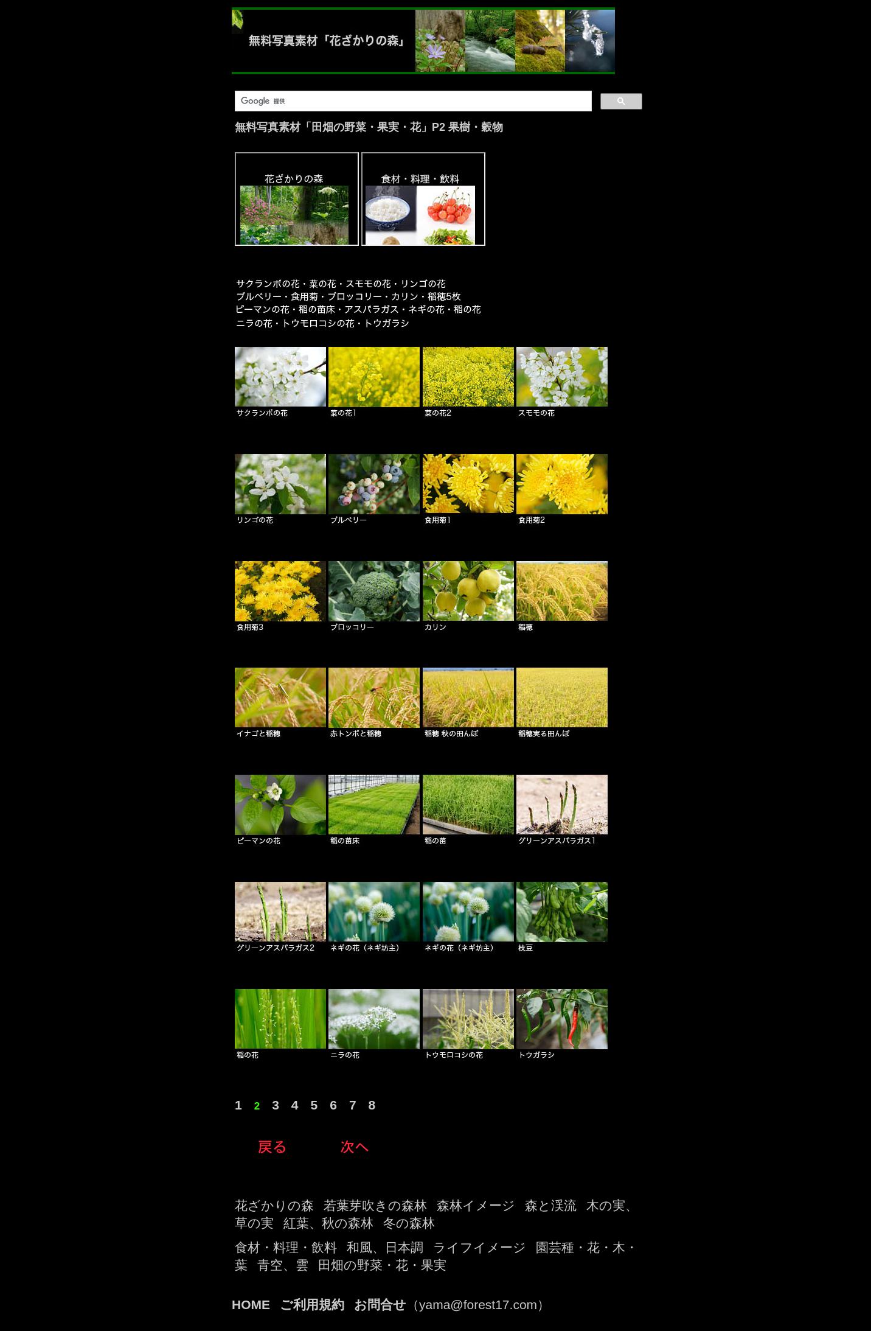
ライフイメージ (479, 1247)
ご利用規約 (312, 1305)
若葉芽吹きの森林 (375, 1205)
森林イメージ (476, 1205)
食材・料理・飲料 (286, 1247)
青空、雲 (282, 1265)
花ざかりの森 (274, 1205)
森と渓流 (551, 1205)
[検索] (412, 101)
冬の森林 (409, 1223)
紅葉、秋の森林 (328, 1223)
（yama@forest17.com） (452, 1305)
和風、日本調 (385, 1247)
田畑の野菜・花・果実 (382, 1265)
